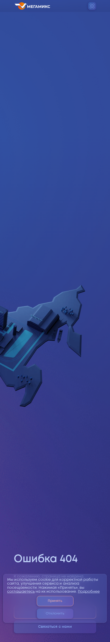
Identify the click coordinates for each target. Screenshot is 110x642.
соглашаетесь (21, 591)
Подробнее (89, 591)
